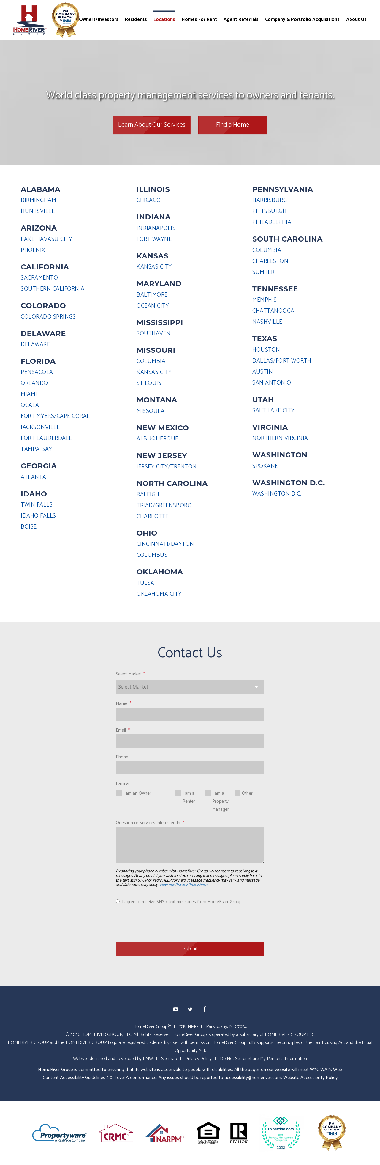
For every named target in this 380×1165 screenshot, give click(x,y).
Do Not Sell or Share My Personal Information (263, 1059)
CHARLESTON (270, 261)
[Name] (190, 714)
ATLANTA (33, 477)
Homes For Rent (199, 19)
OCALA (30, 405)
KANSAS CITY (154, 267)
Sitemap (169, 1059)
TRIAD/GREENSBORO (164, 505)
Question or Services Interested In (148, 823)
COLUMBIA (151, 361)
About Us (356, 19)
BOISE (29, 527)
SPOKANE (265, 466)
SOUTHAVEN (154, 334)
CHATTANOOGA (273, 311)
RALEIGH (148, 494)
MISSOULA (150, 411)
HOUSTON (266, 350)
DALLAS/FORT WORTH (281, 361)
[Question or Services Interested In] (190, 845)
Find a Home (232, 125)
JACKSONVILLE (40, 427)
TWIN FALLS (37, 505)
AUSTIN (262, 372)
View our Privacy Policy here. (183, 885)
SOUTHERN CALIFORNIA (53, 289)
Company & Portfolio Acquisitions (302, 19)
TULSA (145, 583)
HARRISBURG (269, 200)
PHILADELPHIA (271, 222)
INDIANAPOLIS (156, 228)
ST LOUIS (149, 383)
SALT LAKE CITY (273, 411)
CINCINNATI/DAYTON (165, 544)
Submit (190, 948)
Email (121, 730)
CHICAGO (149, 200)
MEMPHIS (264, 300)
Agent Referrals (241, 19)
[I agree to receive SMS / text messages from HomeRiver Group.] (118, 901)
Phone (122, 757)
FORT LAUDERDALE (46, 438)
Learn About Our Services (152, 125)
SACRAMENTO (39, 278)
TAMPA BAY (36, 449)
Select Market (128, 674)
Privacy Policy (198, 1059)
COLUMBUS (152, 555)
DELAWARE (35, 345)
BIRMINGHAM (38, 200)
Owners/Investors (98, 19)
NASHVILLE (267, 322)
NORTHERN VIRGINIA (280, 438)
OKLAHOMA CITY (159, 594)
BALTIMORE (152, 295)
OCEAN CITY (153, 306)
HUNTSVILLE (38, 211)
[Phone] (190, 767)
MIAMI (29, 394)
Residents (136, 19)
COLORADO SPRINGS (48, 317)
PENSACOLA (37, 372)
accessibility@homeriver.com (252, 1078)
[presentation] (161, 922)
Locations (164, 19)
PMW (148, 1059)
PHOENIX (33, 250)
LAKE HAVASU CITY (46, 239)
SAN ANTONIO (271, 383)
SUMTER (263, 272)
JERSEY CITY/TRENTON (167, 467)
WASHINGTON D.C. (277, 494)
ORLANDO (34, 383)
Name (121, 703)
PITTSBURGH (269, 211)
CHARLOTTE (153, 516)
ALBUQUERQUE (157, 439)
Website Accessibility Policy (310, 1078)
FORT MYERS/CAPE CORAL (55, 416)
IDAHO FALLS (38, 516)
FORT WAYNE (154, 239)
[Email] (190, 741)
